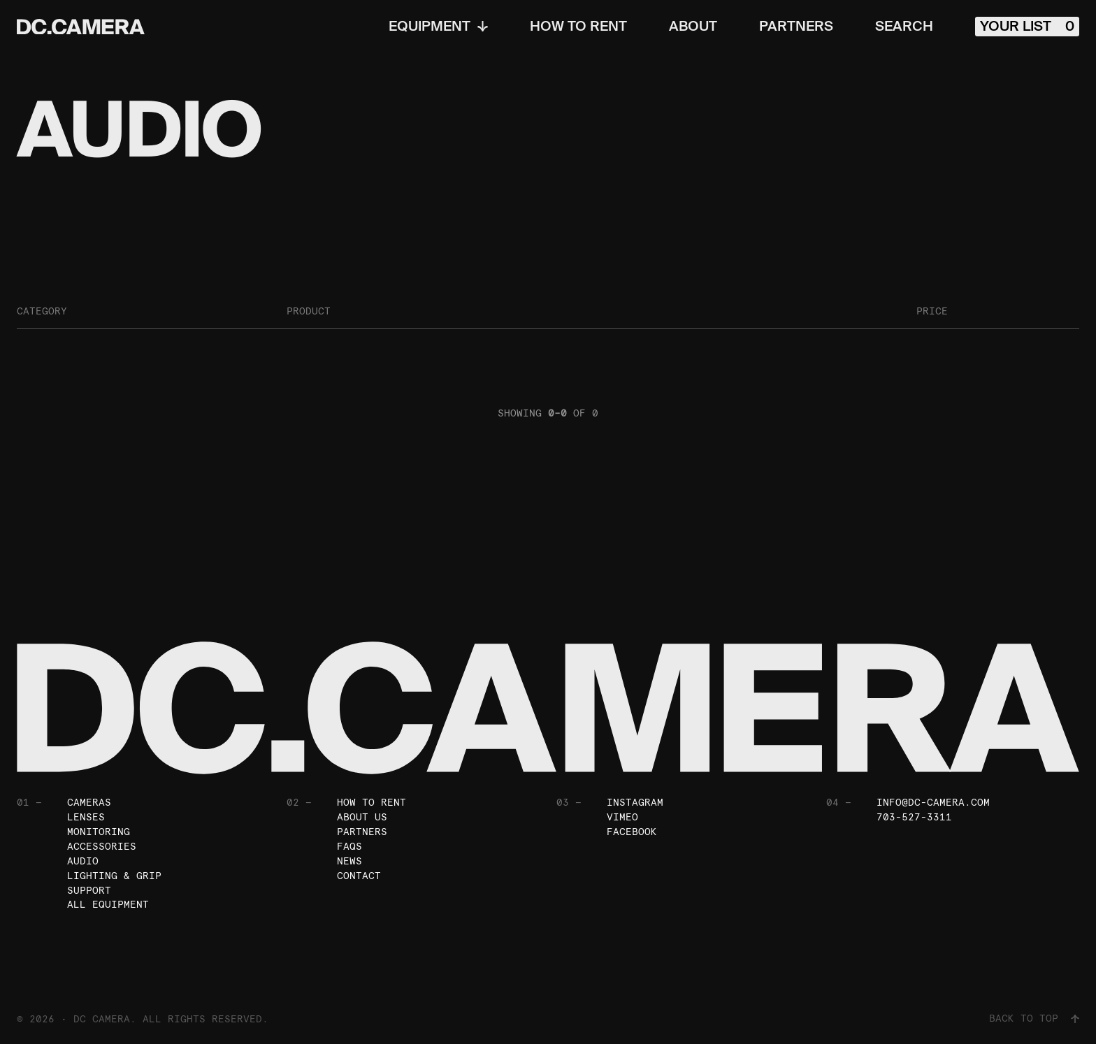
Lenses (86, 817)
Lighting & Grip (114, 875)
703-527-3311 (914, 817)
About (693, 27)
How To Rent (578, 27)
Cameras (89, 802)
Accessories (101, 846)
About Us (362, 817)
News (349, 861)
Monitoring (98, 831)
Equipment (438, 27)
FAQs (349, 846)
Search (904, 27)
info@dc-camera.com (933, 802)
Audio (83, 861)
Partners (796, 27)
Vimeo (622, 817)
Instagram (635, 802)
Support (89, 890)
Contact (359, 875)
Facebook (632, 831)
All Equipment (108, 905)
